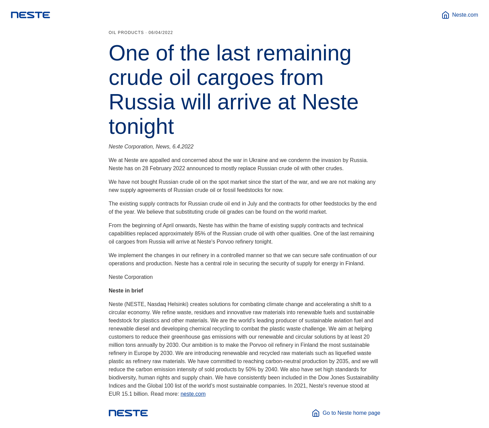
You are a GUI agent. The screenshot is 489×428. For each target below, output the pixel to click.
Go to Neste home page (346, 413)
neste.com (193, 394)
